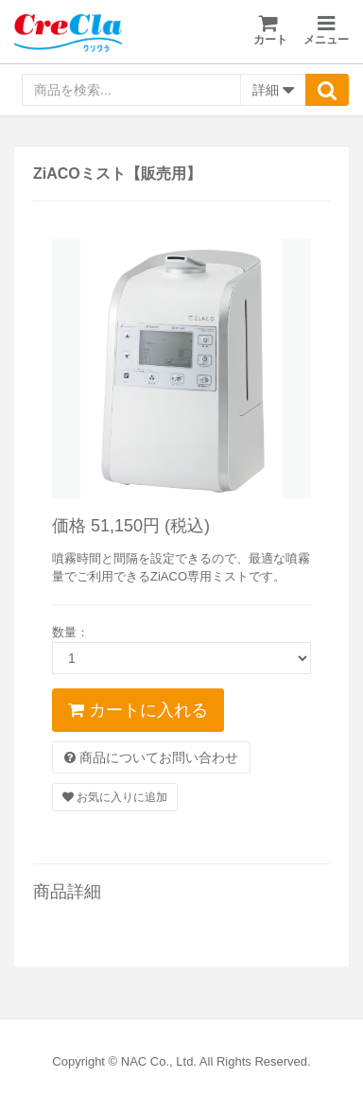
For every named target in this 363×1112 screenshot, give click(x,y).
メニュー (326, 30)
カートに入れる (138, 710)
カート (270, 29)
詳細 (273, 90)
